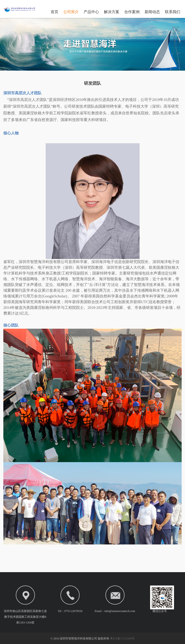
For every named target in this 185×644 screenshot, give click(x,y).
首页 (54, 12)
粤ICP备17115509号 (122, 638)
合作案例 (132, 12)
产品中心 (91, 12)
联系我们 (172, 12)
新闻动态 (152, 12)
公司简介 (71, 12)
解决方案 (111, 12)
